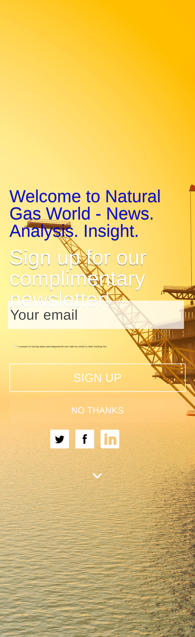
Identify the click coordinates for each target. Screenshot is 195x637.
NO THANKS (97, 410)
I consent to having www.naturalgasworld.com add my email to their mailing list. (60, 346)
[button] (97, 213)
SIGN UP (97, 377)
